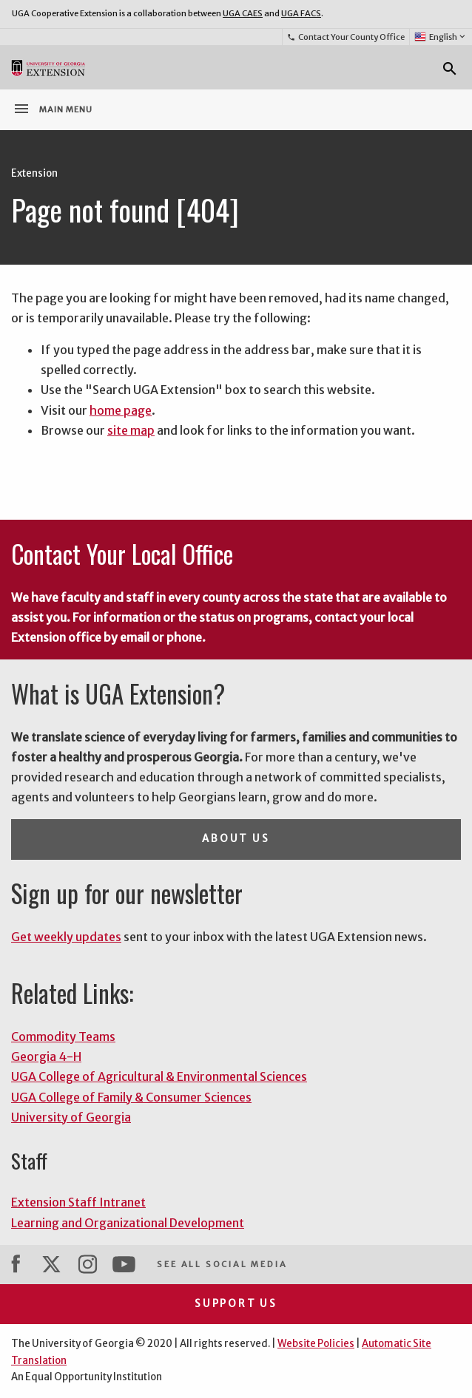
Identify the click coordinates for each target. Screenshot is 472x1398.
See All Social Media (222, 1264)
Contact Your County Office (345, 37)
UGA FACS (301, 13)
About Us (235, 838)
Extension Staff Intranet (78, 1202)
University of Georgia (71, 1117)
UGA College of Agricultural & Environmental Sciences (159, 1076)
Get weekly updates (66, 936)
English (440, 37)
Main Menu (52, 109)
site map (131, 430)
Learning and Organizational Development (127, 1222)
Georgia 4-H (46, 1056)
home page (121, 410)
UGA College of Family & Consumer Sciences (131, 1097)
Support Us (236, 1303)
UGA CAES (243, 13)
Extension (34, 173)
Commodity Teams (63, 1036)
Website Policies (315, 1343)
